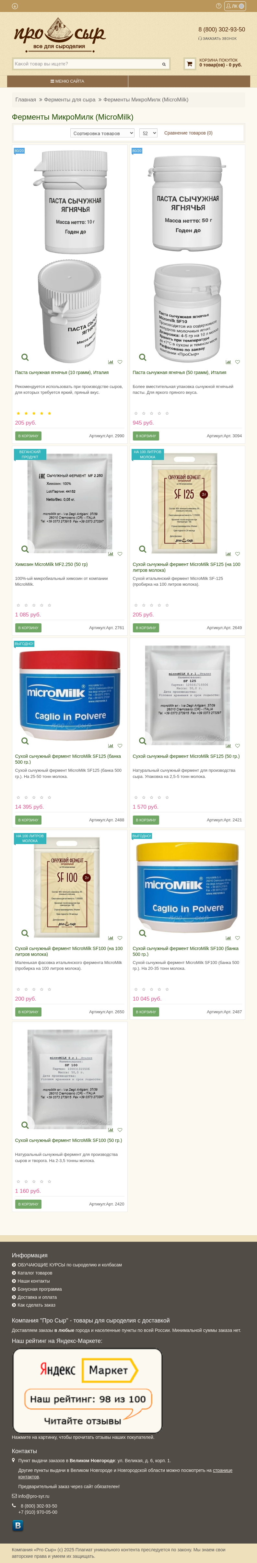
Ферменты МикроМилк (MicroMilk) (146, 100)
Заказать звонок (217, 38)
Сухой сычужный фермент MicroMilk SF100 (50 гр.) (68, 1140)
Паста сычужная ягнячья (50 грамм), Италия (180, 372)
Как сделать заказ (36, 1305)
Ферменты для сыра (69, 100)
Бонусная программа (40, 1289)
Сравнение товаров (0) (188, 132)
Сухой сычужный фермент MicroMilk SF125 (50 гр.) (186, 756)
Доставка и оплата (37, 1297)
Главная (26, 100)
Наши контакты (34, 1281)
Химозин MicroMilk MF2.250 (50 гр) (51, 564)
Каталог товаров (35, 1272)
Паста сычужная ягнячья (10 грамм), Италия (62, 372)
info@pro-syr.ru (34, 1496)
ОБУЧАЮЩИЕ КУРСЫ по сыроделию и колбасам (70, 1264)
